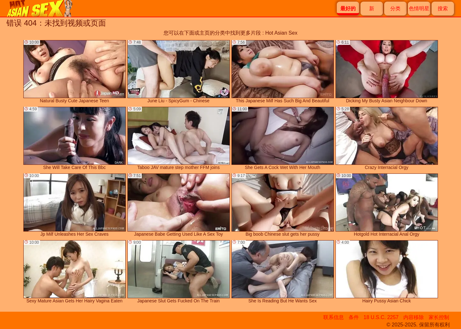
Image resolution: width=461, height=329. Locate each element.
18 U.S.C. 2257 (381, 317)
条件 (354, 317)
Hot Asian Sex (281, 33)
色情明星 (419, 8)
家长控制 (439, 317)
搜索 (443, 8)
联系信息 (333, 317)
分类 (395, 8)
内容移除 (413, 317)
